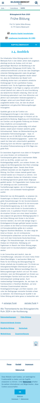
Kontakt (18, 364)
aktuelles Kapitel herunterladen (22, 33)
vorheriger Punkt (9, 303)
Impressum (15, 399)
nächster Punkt (31, 303)
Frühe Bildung (14, 8)
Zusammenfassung (22, 334)
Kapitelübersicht (24, 44)
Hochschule (23, 328)
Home (2, 8)
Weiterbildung (6, 334)
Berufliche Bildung (7, 328)
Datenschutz (27, 382)
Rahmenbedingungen (8, 317)
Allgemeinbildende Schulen (11, 323)
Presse (9, 364)
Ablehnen (20, 396)
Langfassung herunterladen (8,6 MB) (22, 38)
